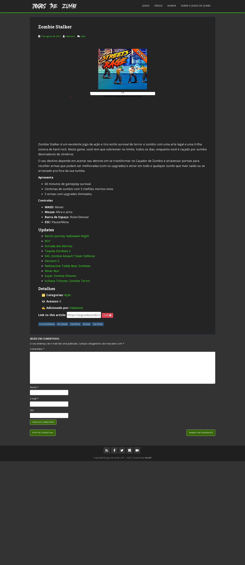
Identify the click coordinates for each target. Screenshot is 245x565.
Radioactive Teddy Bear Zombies (68, 370)
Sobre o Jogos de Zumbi (195, 5)
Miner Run (52, 375)
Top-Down (98, 428)
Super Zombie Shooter (61, 380)
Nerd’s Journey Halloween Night (67, 340)
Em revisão (62, 428)
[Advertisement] (122, 39)
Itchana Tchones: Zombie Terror (67, 385)
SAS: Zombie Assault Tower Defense (70, 360)
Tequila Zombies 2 (58, 355)
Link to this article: (52, 419)
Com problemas (46, 428)
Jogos (145, 5)
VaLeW (148, 561)
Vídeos (158, 5)
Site (32, 514)
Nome (34, 491)
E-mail (34, 502)
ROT (48, 345)
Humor (171, 5)
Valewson (70, 86)
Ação (83, 86)
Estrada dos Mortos (58, 350)
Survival (86, 428)
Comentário (37, 452)
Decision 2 (52, 365)
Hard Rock (75, 428)
